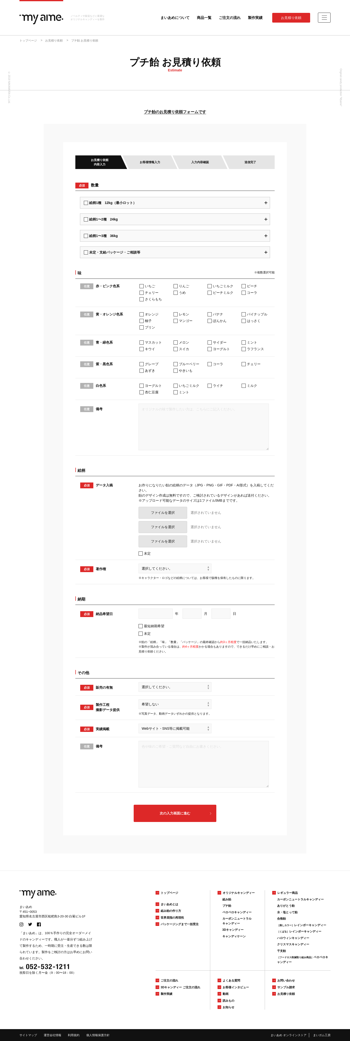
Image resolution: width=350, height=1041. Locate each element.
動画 (225, 994)
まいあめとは (169, 904)
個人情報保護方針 (98, 1035)
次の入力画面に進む (175, 813)
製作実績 (255, 18)
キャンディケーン (234, 936)
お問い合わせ (286, 980)
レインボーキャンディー (301, 925)
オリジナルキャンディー (239, 893)
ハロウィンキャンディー (293, 938)
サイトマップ (28, 1035)
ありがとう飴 (286, 905)
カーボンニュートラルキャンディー (300, 899)
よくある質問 (231, 980)
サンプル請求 (286, 987)
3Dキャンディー (233, 929)
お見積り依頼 (291, 18)
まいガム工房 (322, 1035)
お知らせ (228, 1007)
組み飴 (226, 899)
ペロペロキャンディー (237, 912)
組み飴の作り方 (171, 911)
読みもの (228, 1000)
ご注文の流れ (230, 18)
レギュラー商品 (287, 893)
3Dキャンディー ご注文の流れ (180, 987)
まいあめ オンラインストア (288, 1035)
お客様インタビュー (236, 987)
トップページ (169, 893)
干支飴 (281, 951)
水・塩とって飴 (287, 912)
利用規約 (73, 1035)
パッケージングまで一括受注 (180, 924)
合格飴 (281, 918)
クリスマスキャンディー (293, 944)
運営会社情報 (52, 1035)
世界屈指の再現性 (172, 917)
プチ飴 (226, 905)
